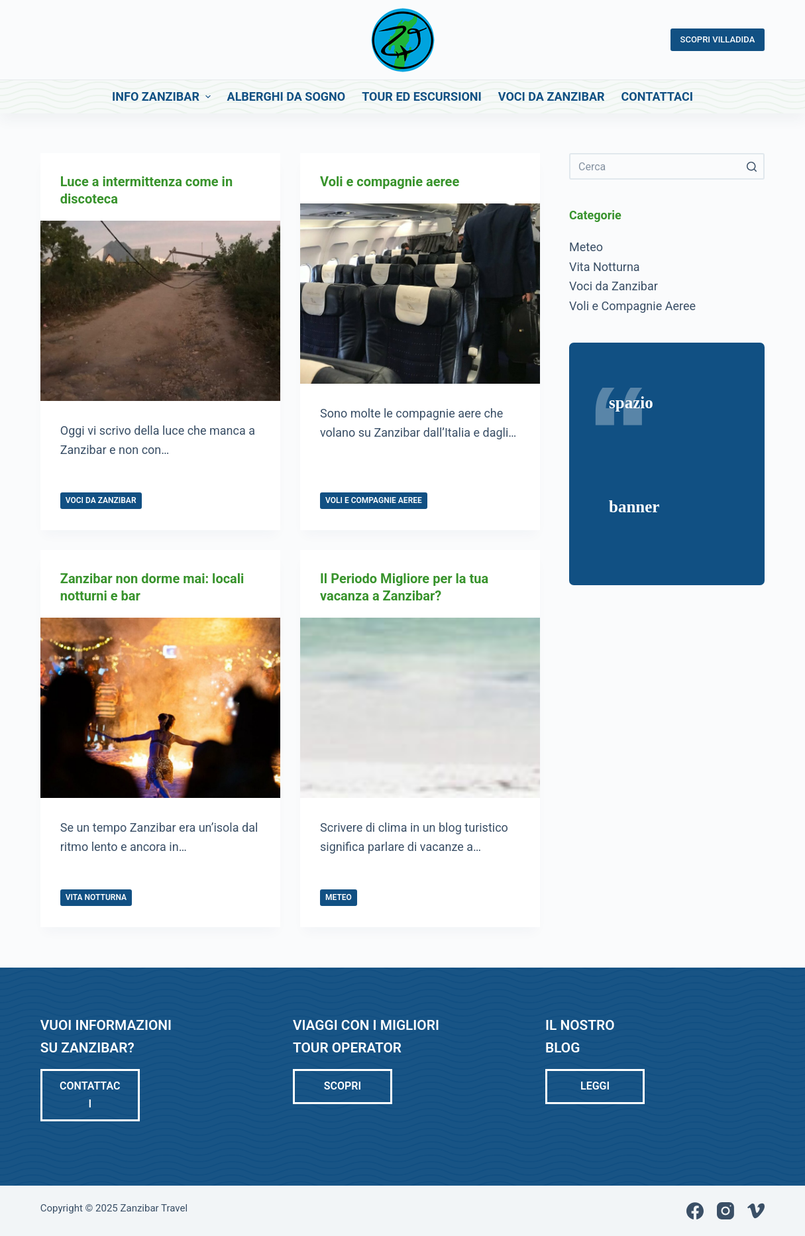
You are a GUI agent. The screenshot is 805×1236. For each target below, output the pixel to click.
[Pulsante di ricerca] (751, 166)
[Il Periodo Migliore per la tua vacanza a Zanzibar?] (420, 708)
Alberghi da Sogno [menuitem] (286, 96)
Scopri (342, 1086)
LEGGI (595, 1086)
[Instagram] (725, 1210)
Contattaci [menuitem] (657, 96)
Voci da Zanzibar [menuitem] (551, 96)
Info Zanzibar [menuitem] (162, 96)
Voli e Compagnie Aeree (373, 500)
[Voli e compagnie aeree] (420, 293)
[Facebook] (695, 1210)
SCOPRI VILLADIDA (717, 39)
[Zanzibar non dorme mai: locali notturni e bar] (160, 708)
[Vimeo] (756, 1210)
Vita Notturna (96, 897)
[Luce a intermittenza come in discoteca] (160, 311)
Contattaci (90, 1094)
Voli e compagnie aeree (389, 182)
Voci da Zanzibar (101, 500)
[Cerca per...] (667, 166)
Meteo (338, 897)
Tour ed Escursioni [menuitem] (422, 96)
